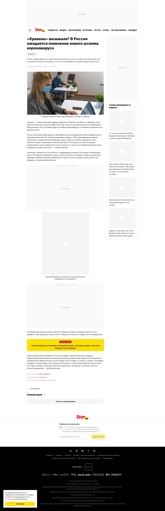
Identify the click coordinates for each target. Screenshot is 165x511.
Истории (87, 30)
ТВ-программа (119, 30)
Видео (63, 30)
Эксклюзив (74, 30)
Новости (53, 30)
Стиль (105, 30)
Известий (42, 377)
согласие (8, 499)
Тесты (97, 30)
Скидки (132, 30)
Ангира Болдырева (44, 374)
